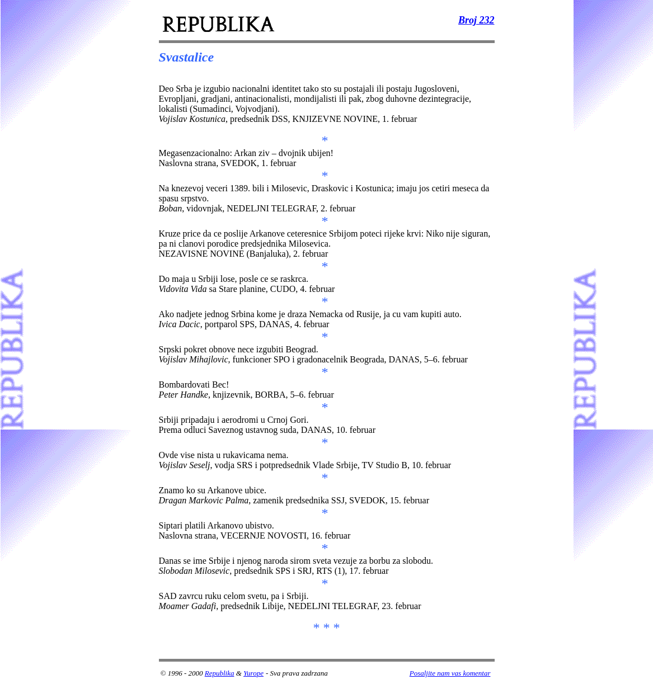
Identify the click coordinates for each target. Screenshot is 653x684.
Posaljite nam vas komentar (450, 673)
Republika (219, 673)
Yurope (253, 673)
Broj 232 (476, 20)
